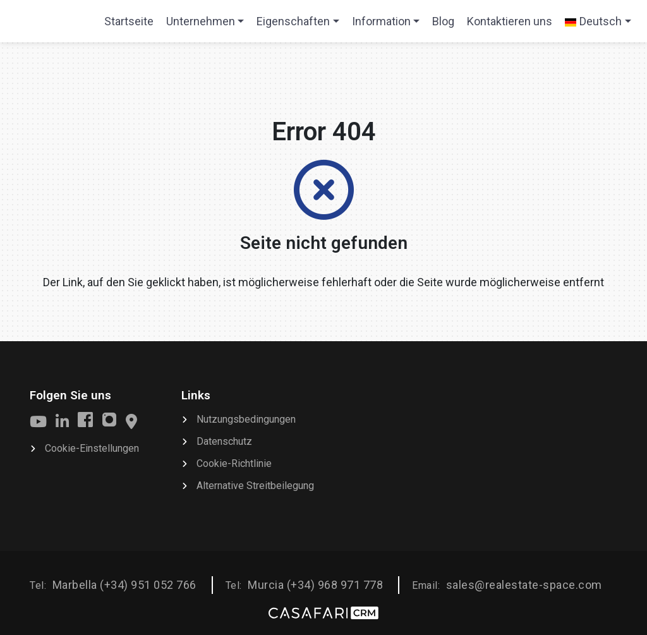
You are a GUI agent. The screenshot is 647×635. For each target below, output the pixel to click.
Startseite (129, 25)
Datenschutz (224, 441)
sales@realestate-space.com (524, 584)
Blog (443, 21)
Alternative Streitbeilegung (255, 486)
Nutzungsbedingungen (246, 419)
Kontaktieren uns (509, 21)
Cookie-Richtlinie (234, 463)
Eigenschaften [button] (293, 21)
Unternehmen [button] (200, 21)
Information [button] (381, 21)
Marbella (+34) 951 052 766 (124, 584)
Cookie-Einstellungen (92, 448)
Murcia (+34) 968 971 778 (315, 584)
